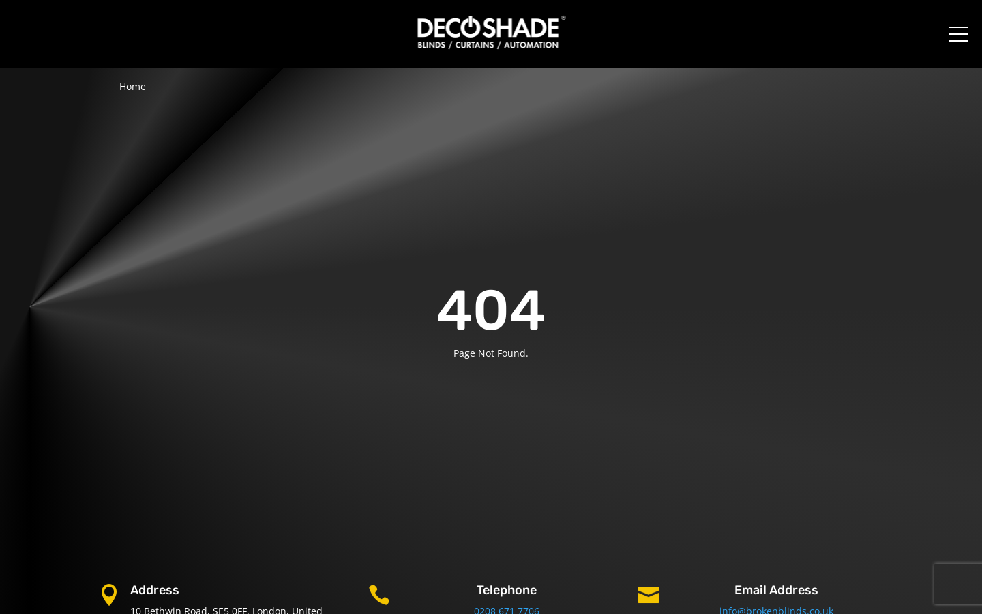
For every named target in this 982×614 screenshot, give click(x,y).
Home (132, 86)
